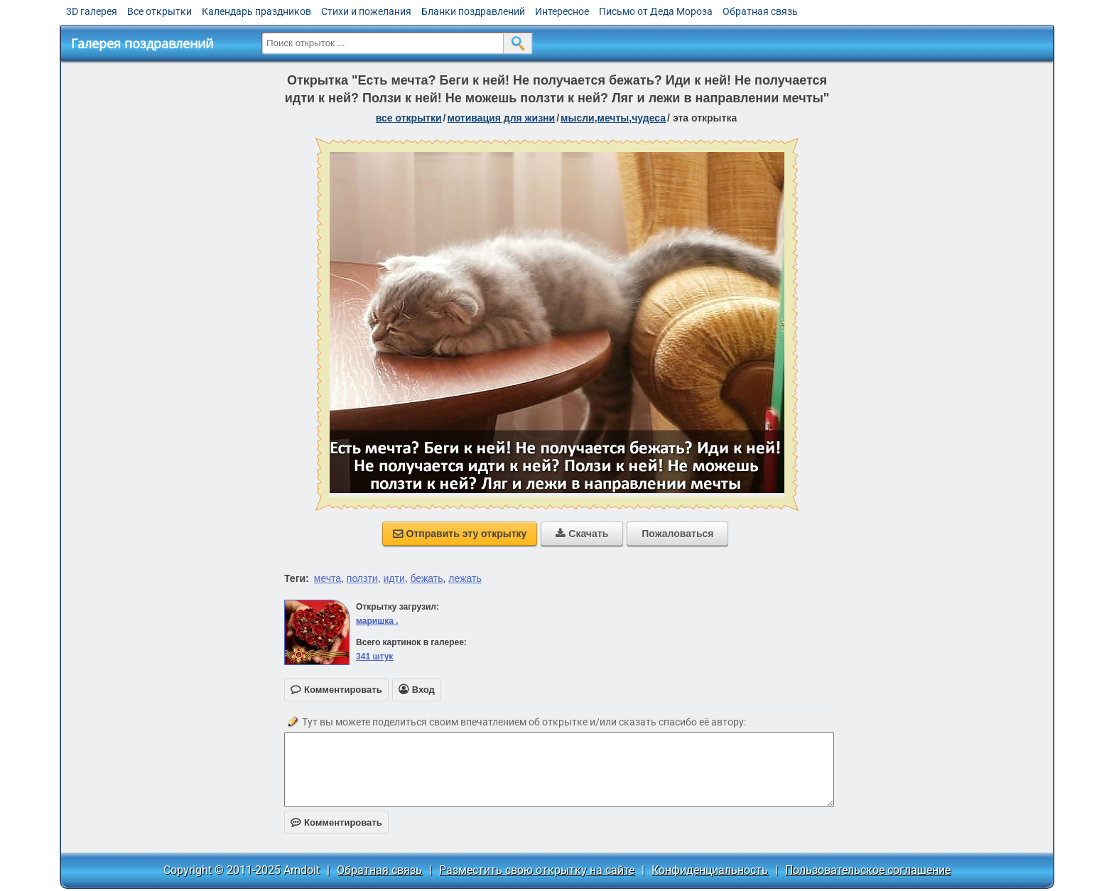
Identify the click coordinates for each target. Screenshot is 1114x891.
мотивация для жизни (501, 118)
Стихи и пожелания (366, 11)
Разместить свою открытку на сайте (536, 870)
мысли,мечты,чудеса (613, 118)
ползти (362, 578)
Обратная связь (760, 11)
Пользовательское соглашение (868, 870)
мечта (327, 578)
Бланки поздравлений (473, 11)
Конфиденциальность (709, 870)
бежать (427, 578)
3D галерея (91, 11)
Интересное (562, 11)
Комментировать (336, 822)
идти (393, 578)
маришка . (377, 621)
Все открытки (159, 11)
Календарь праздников (256, 11)
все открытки (409, 118)
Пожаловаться (677, 533)
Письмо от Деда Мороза (656, 11)
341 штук (374, 657)
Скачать (582, 533)
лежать (464, 578)
